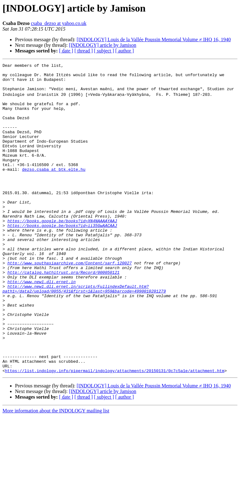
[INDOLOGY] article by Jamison (102, 45)
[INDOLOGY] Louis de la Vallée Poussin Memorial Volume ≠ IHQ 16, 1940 (154, 39)
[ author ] (124, 50)
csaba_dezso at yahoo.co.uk (59, 23)
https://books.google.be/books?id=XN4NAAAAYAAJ (62, 251)
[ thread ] (83, 50)
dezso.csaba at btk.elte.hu (53, 190)
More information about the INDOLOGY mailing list (55, 471)
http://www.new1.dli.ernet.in (42, 324)
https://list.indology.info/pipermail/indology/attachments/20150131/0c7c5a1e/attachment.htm (114, 431)
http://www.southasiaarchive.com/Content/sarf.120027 (70, 302)
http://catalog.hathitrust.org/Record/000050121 (64, 313)
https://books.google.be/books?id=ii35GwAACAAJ (62, 257)
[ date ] (66, 50)
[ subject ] (104, 50)
